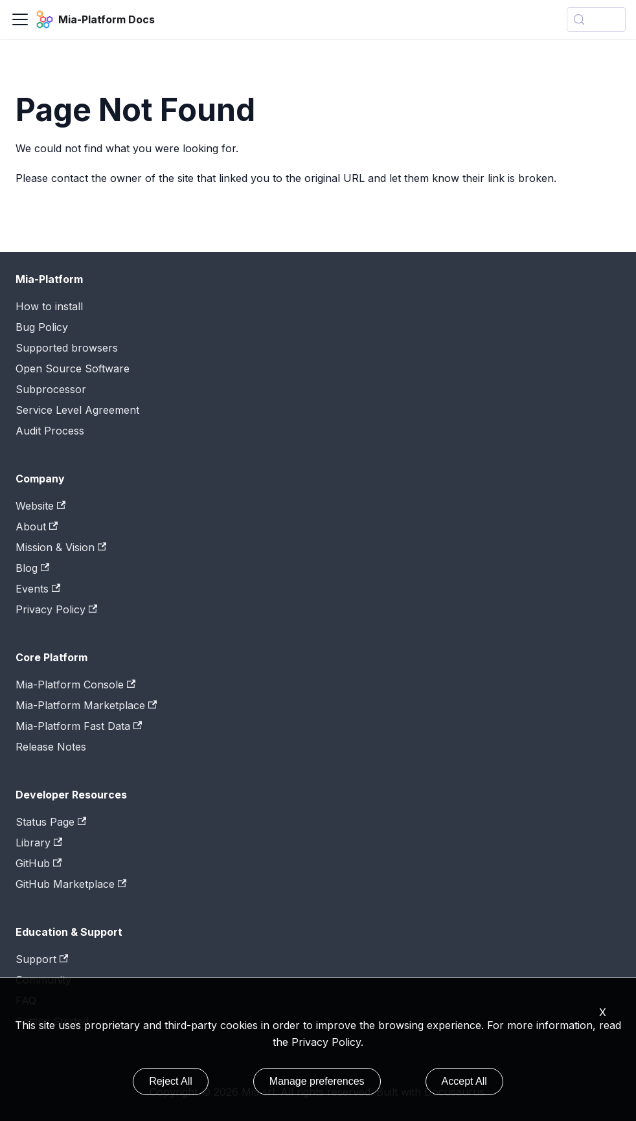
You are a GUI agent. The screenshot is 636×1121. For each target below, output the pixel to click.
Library (39, 842)
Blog (32, 567)
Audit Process (50, 430)
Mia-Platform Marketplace (86, 705)
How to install (49, 306)
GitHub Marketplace (71, 884)
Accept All (464, 1081)
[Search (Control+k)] (596, 19)
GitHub (39, 863)
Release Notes (51, 746)
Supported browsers (67, 347)
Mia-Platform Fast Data (79, 725)
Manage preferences (317, 1081)
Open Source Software (73, 368)
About (37, 526)
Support (42, 959)
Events (38, 588)
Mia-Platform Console (75, 684)
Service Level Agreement (77, 409)
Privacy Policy (56, 609)
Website (40, 505)
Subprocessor (51, 389)
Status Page (51, 821)
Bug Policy (42, 327)
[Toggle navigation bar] (20, 19)
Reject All (170, 1081)
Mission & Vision (61, 547)
